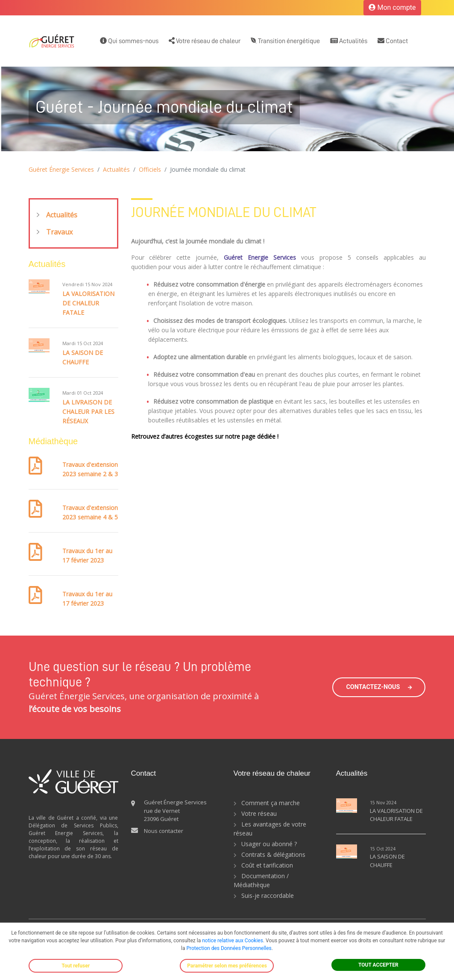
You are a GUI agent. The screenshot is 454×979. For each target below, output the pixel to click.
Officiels (150, 169)
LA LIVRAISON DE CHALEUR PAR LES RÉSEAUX (88, 411)
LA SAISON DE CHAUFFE (387, 861)
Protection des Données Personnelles (228, 948)
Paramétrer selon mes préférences (227, 966)
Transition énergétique (285, 40)
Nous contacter (163, 831)
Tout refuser (76, 966)
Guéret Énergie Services (61, 169)
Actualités (348, 40)
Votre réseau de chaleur (204, 40)
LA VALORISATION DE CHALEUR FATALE (88, 303)
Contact (393, 40)
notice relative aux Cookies (232, 941)
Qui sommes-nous (129, 40)
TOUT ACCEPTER (378, 965)
